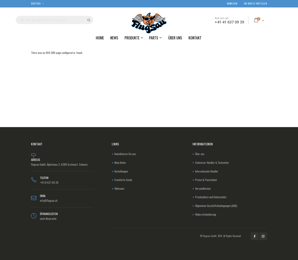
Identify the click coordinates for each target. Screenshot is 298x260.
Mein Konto (120, 162)
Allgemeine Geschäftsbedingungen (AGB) (216, 206)
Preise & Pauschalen (206, 180)
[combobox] (54, 20)
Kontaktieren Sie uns (125, 154)
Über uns (199, 154)
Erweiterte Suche (123, 180)
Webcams (119, 188)
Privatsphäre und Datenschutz (211, 197)
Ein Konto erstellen (255, 3)
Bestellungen (121, 171)
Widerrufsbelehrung (205, 214)
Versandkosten (203, 188)
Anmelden (232, 3)
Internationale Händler (206, 171)
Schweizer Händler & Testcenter (212, 162)
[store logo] (149, 23)
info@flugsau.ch (49, 200)
